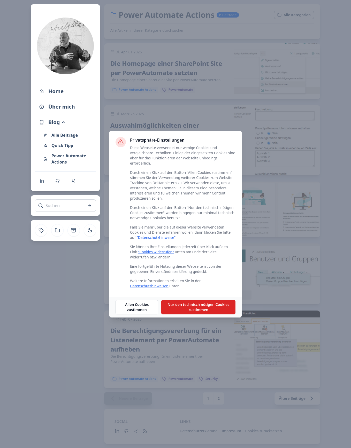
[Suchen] (65, 205)
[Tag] (41, 230)
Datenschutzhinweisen (149, 285)
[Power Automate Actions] (68, 159)
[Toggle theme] (90, 230)
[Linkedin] (42, 181)
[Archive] (73, 230)
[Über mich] (65, 107)
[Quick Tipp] (68, 145)
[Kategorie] (57, 230)
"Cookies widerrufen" (156, 251)
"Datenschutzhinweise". (156, 237)
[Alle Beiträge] (68, 135)
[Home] (65, 91)
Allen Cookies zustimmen (137, 307)
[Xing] (73, 181)
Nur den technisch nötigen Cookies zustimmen (198, 307)
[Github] (57, 181)
